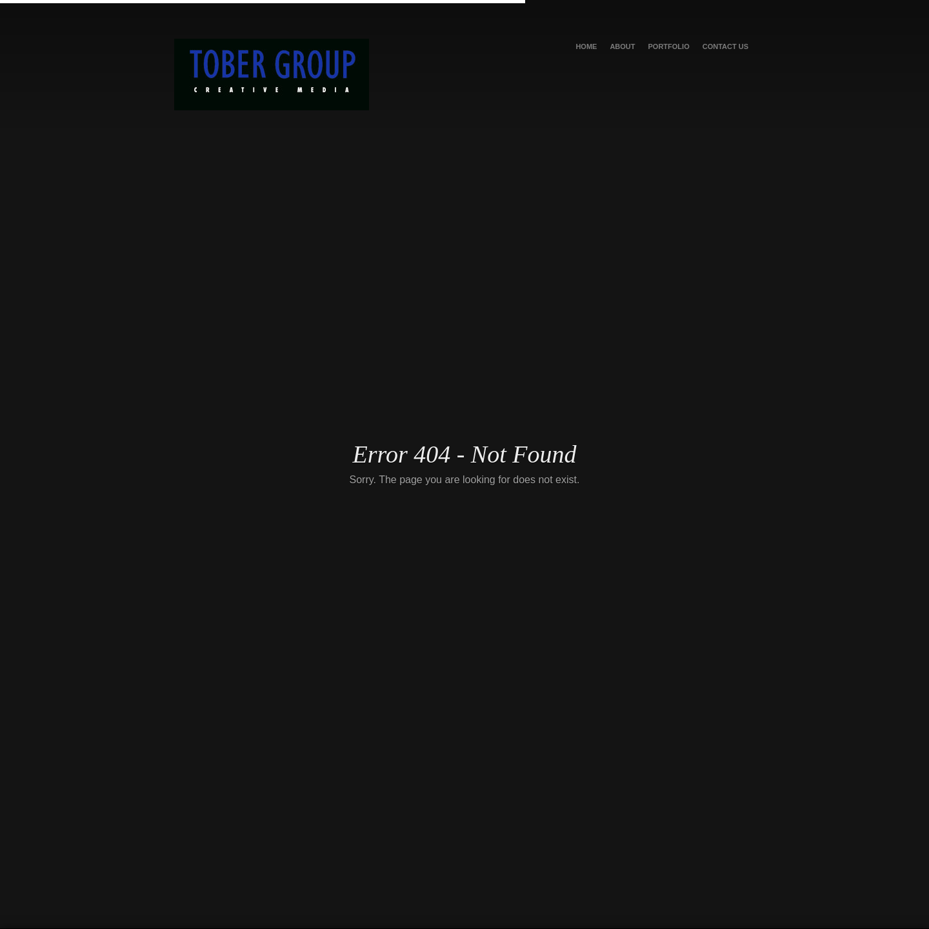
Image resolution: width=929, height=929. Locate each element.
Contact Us (725, 46)
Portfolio (669, 46)
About (622, 46)
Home (586, 46)
